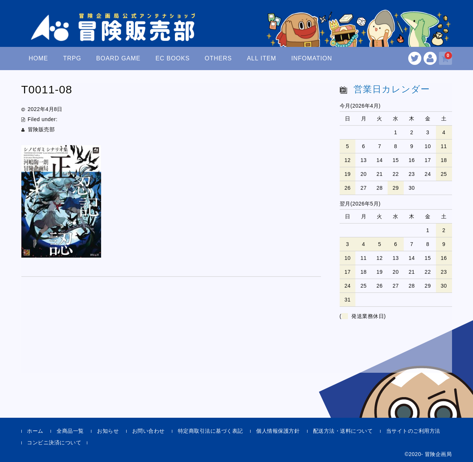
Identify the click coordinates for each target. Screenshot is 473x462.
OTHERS (218, 58)
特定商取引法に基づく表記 (210, 431)
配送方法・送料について (343, 431)
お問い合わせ (148, 431)
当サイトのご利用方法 (413, 431)
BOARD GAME (118, 58)
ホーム (35, 431)
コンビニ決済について (54, 443)
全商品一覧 (70, 431)
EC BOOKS (172, 58)
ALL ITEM (261, 58)
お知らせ (108, 431)
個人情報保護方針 (278, 431)
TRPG (72, 58)
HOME (38, 58)
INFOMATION (311, 58)
